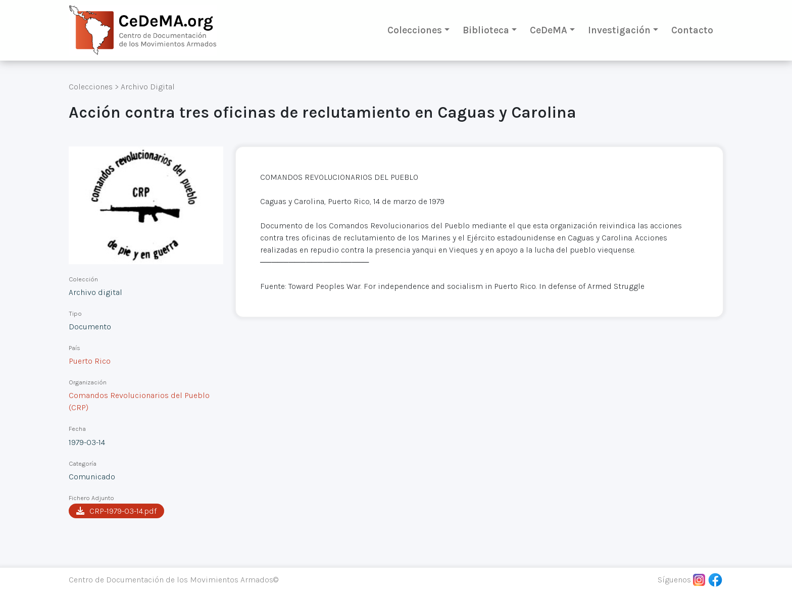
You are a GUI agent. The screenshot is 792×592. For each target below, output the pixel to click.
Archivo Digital (148, 86)
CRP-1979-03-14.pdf (116, 511)
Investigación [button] (619, 30)
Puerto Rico (90, 361)
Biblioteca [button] (486, 30)
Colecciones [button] (414, 30)
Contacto (692, 30)
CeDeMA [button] (548, 30)
